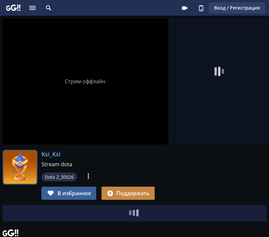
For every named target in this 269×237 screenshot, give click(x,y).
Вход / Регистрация (237, 8)
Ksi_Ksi (50, 154)
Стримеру (184, 8)
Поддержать (128, 193)
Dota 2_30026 (59, 177)
